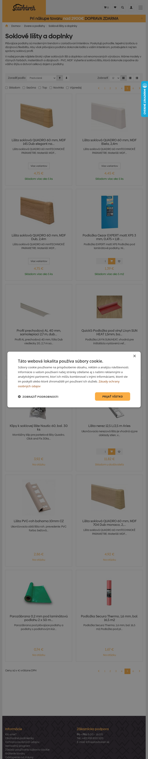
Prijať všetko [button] (112, 396)
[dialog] (74, 379)
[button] (38, 396)
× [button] (134, 356)
